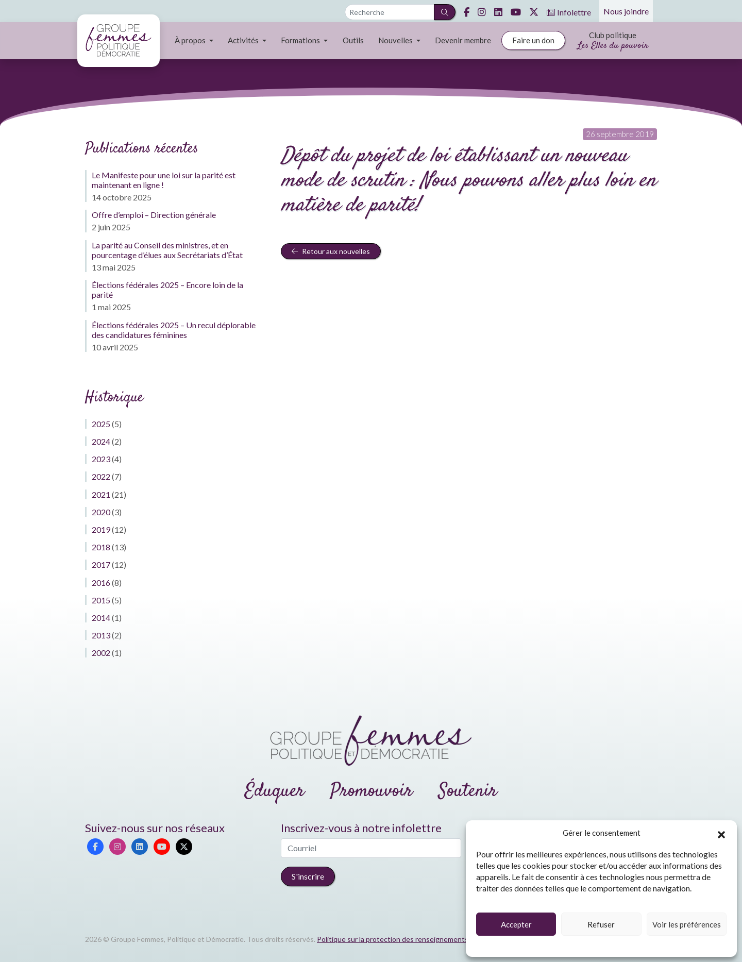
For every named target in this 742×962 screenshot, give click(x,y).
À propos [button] (191, 40)
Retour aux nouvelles (331, 251)
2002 (101, 652)
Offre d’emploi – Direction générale (154, 215)
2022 (101, 476)
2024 (101, 441)
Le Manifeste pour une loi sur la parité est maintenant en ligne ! (163, 180)
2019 (101, 529)
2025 (101, 424)
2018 (101, 547)
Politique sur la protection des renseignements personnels (411, 939)
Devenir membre (463, 40)
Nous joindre (626, 11)
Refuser (601, 924)
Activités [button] (244, 40)
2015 (101, 600)
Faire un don (533, 40)
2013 (101, 635)
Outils (353, 40)
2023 (101, 459)
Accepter (516, 924)
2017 (101, 564)
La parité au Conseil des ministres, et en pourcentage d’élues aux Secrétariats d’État (167, 250)
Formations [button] (301, 40)
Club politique (613, 41)
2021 (101, 494)
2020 (101, 512)
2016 (101, 582)
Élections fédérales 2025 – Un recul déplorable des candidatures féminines (174, 330)
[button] (721, 833)
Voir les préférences (686, 924)
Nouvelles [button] (396, 40)
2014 (101, 617)
